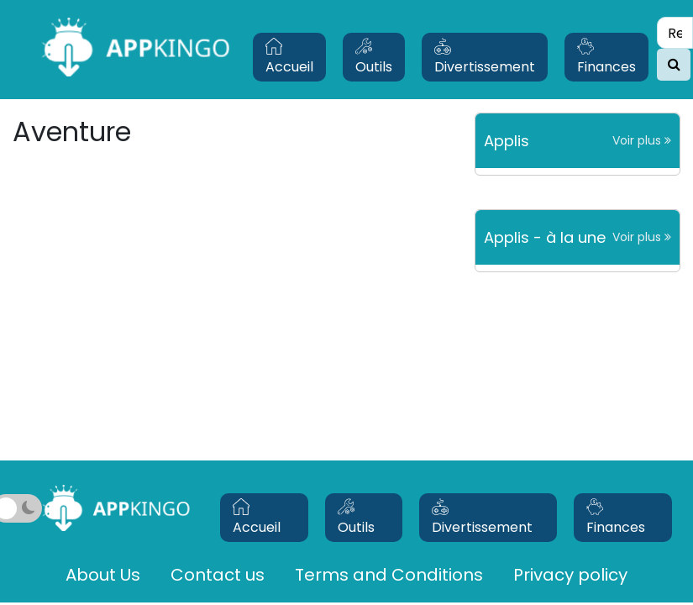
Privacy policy (570, 575)
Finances (606, 57)
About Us (103, 575)
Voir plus (641, 140)
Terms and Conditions (389, 575)
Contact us (218, 575)
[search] (674, 65)
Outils (373, 57)
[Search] (675, 33)
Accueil (289, 57)
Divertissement (484, 57)
